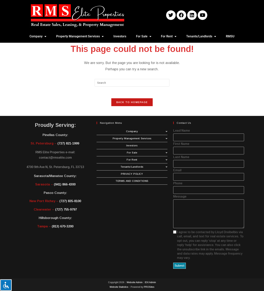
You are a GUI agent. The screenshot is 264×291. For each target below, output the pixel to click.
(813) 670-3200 (62, 226)
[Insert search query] (132, 83)
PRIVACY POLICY (132, 173)
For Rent (168, 36)
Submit (179, 265)
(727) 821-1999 (68, 143)
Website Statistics (119, 287)
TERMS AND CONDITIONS (132, 181)
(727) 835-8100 (70, 201)
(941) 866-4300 (64, 184)
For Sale (143, 36)
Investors (119, 36)
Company (38, 36)
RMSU (230, 36)
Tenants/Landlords (201, 36)
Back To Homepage (132, 102)
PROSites (149, 287)
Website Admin (135, 282)
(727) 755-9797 (66, 209)
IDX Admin (150, 282)
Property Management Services (80, 36)
